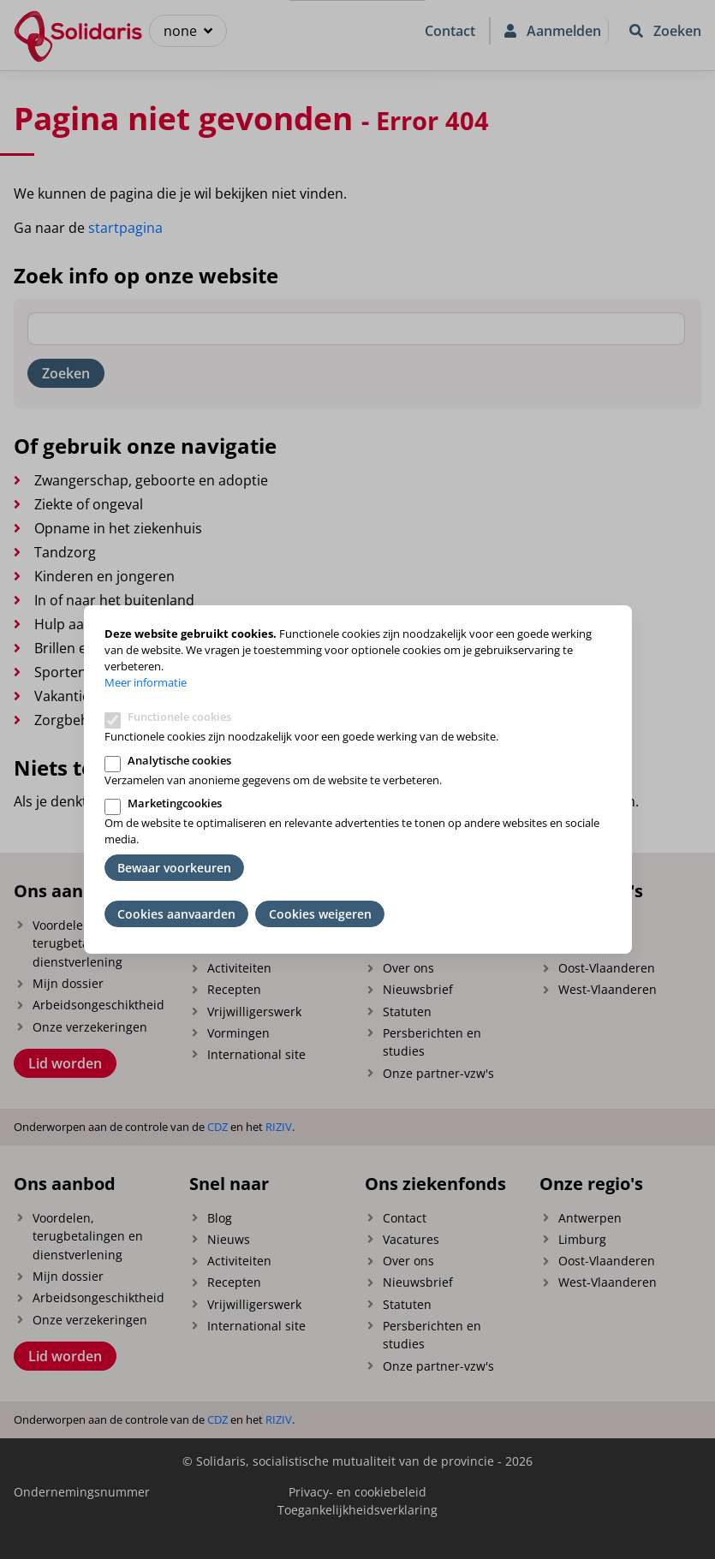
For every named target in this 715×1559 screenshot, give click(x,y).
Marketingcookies (175, 803)
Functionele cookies (179, 716)
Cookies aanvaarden (176, 914)
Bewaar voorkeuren (174, 868)
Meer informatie (145, 682)
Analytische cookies (179, 760)
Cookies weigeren (320, 914)
